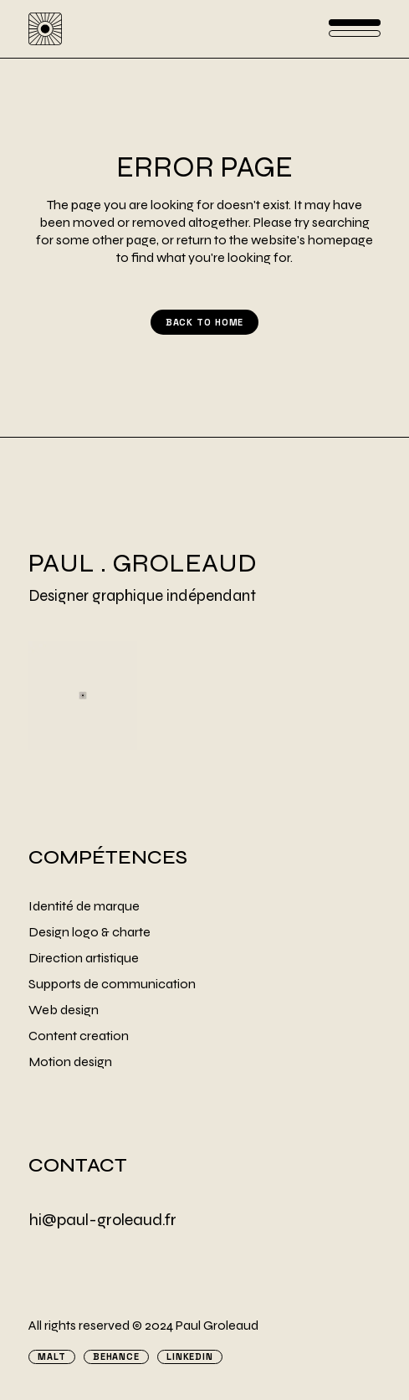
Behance (116, 1357)
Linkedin (189, 1357)
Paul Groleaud (217, 1325)
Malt (52, 1357)
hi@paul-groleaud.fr (102, 1219)
